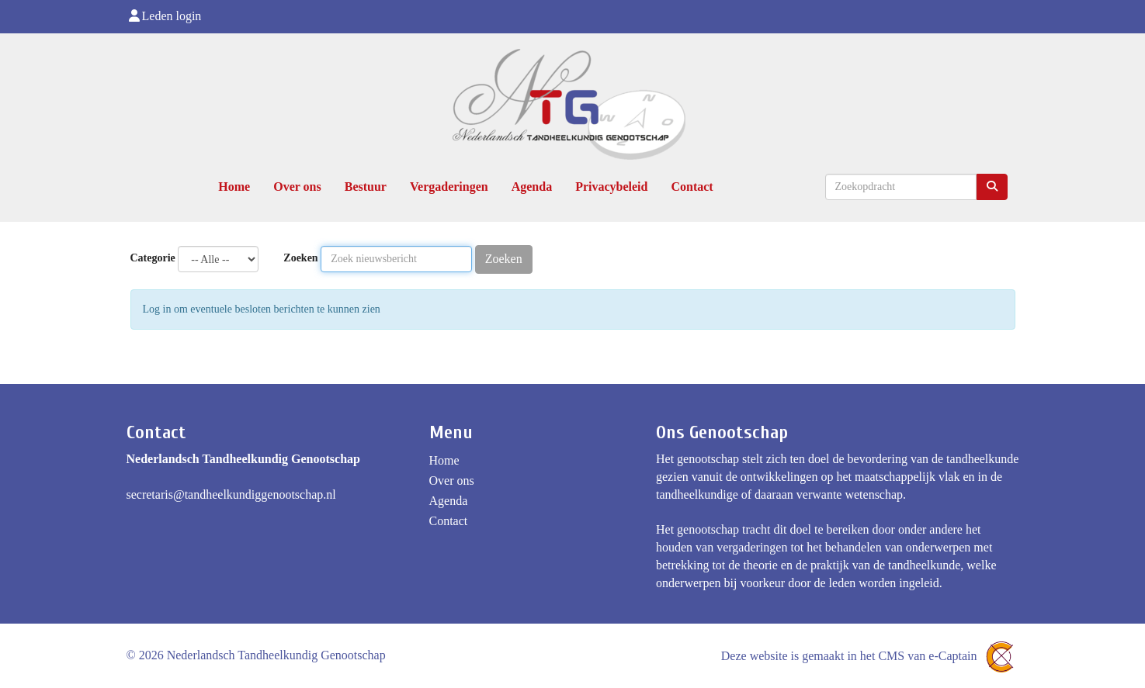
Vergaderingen (449, 186)
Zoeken (300, 258)
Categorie (152, 258)
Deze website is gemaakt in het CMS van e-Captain (870, 655)
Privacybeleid (611, 186)
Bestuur (366, 186)
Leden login (164, 15)
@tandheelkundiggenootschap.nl (231, 494)
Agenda (532, 186)
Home (234, 186)
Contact (692, 186)
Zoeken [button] (503, 258)
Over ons (297, 186)
